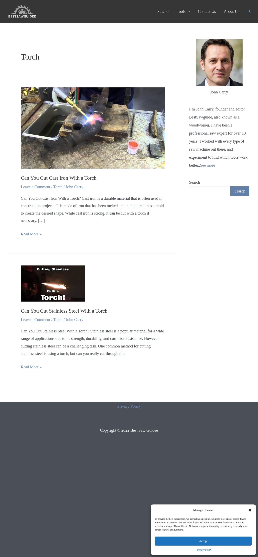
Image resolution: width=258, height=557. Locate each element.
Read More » (31, 234)
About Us (231, 11)
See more (207, 165)
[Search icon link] (249, 11)
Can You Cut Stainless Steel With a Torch (64, 311)
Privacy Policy (204, 549)
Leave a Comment (35, 187)
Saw (163, 11)
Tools (183, 11)
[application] (166, 11)
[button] (250, 510)
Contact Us (207, 11)
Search (194, 182)
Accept (203, 541)
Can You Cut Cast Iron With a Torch (59, 178)
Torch (57, 187)
